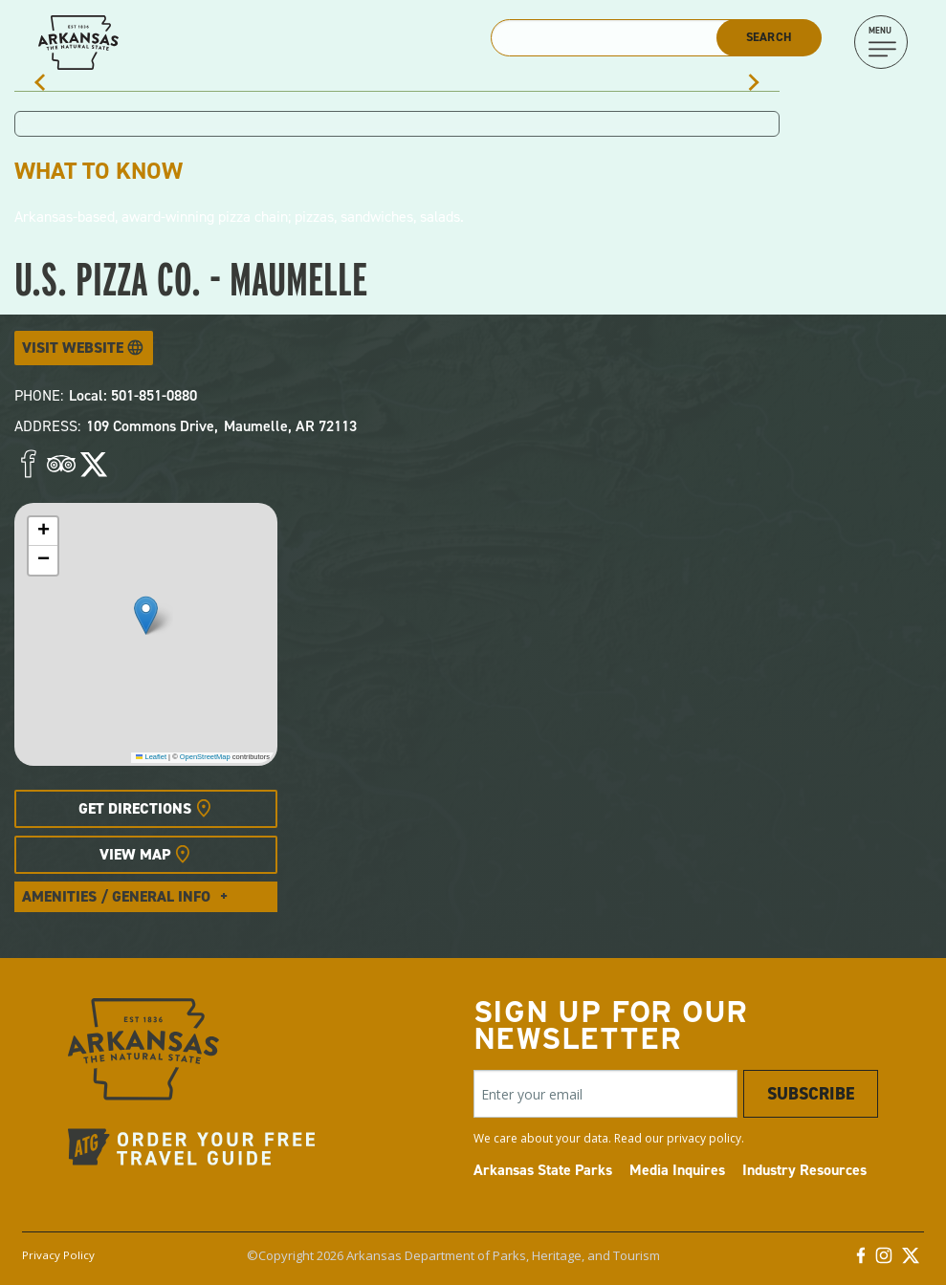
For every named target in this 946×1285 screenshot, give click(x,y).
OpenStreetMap (205, 756)
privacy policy (704, 1138)
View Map (134, 854)
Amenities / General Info (116, 896)
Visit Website (72, 348)
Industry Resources (804, 1170)
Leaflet (151, 756)
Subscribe (810, 1093)
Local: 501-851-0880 (133, 395)
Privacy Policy (58, 1255)
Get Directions (134, 808)
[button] (146, 615)
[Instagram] (883, 1260)
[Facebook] (860, 1260)
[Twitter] (910, 1260)
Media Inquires (677, 1170)
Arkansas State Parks (542, 1170)
